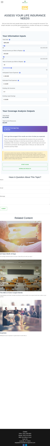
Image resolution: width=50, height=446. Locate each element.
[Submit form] (3, 208)
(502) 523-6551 (27, 435)
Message (2, 196)
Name (1, 179)
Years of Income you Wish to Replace (14, 61)
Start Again (25, 164)
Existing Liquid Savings (9, 96)
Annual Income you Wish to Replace (14, 50)
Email (1, 188)
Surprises (3, 333)
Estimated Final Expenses (11, 80)
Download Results (25, 168)
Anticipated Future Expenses (11, 72)
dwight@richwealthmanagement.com (25, 442)
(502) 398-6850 (27, 433)
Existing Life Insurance (9, 88)
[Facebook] (24, 445)
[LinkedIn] (26, 445)
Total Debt (6, 39)
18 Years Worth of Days (8, 254)
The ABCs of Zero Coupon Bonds (11, 293)
